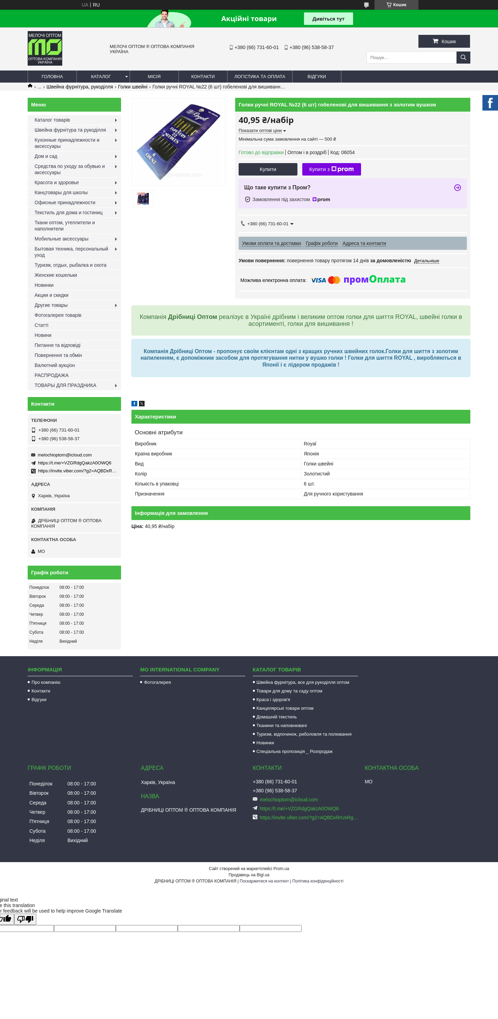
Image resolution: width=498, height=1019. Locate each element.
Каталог (101, 76)
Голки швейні (132, 86)
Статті (41, 325)
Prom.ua (281, 868)
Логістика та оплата (259, 76)
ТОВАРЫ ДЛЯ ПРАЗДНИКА (65, 385)
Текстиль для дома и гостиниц (69, 212)
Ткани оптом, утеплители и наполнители (65, 226)
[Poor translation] (25, 919)
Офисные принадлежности (65, 202)
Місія (154, 76)
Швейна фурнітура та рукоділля (70, 130)
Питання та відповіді (58, 345)
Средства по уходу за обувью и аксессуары (70, 169)
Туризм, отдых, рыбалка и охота (71, 265)
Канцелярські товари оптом (285, 708)
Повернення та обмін (58, 355)
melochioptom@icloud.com (65, 454)
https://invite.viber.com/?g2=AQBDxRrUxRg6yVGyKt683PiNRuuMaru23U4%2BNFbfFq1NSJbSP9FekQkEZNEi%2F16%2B (309, 817)
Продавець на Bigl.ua (249, 874)
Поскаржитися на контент (264, 881)
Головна (52, 76)
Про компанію (46, 682)
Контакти (203, 76)
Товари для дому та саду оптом (289, 691)
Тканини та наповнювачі (282, 725)
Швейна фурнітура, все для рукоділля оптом (303, 682)
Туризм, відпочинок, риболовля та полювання (304, 734)
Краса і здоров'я (273, 699)
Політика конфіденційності (317, 881)
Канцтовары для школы (61, 192)
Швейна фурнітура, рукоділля (80, 86)
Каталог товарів (52, 120)
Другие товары (51, 305)
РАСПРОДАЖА (51, 375)
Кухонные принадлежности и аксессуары (67, 143)
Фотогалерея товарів (58, 315)
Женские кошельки (56, 275)
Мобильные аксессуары (62, 239)
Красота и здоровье (57, 182)
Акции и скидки (51, 295)
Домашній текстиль (277, 716)
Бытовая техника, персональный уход (71, 252)
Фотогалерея (157, 682)
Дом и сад (46, 156)
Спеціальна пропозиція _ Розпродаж (295, 751)
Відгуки (316, 76)
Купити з (331, 169)
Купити (268, 169)
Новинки (44, 285)
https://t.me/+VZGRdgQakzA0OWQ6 (74, 462)
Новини (43, 335)
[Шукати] (463, 57)
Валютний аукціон (55, 365)
